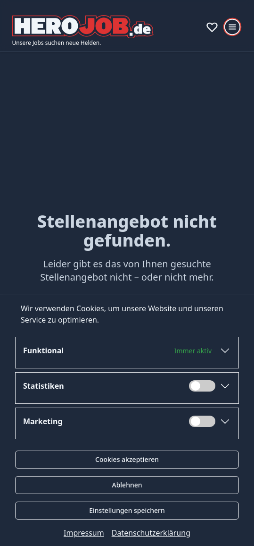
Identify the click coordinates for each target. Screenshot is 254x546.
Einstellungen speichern (127, 510)
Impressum (84, 533)
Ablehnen (127, 484)
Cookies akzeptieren (127, 459)
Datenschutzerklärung (151, 533)
